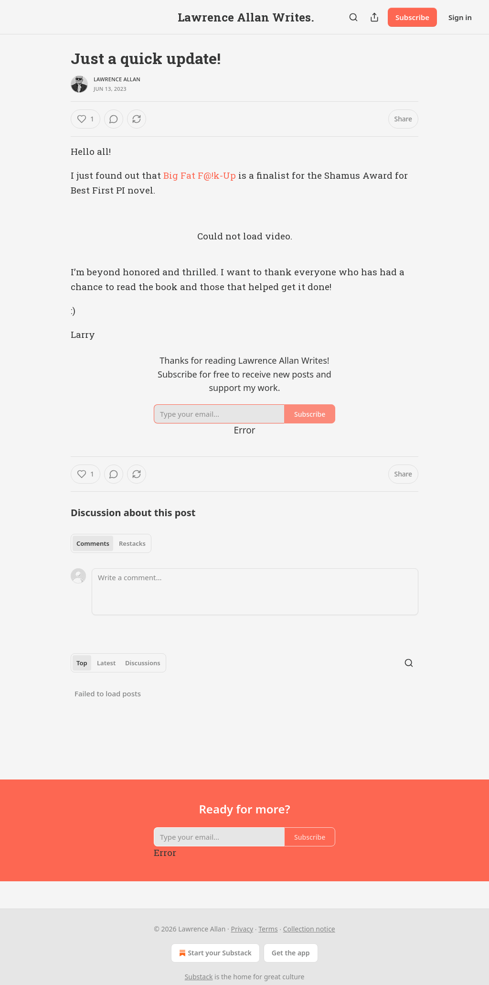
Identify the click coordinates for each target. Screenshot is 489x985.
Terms (267, 928)
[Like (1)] (85, 119)
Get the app (291, 952)
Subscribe (412, 17)
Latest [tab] (106, 663)
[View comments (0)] (113, 119)
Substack (199, 976)
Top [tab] (81, 663)
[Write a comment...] (255, 591)
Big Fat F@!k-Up (199, 175)
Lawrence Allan (117, 79)
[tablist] (111, 543)
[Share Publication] (374, 17)
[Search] (353, 17)
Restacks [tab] (132, 543)
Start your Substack (214, 953)
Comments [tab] (92, 543)
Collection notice (309, 928)
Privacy (242, 928)
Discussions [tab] (142, 663)
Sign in (460, 17)
